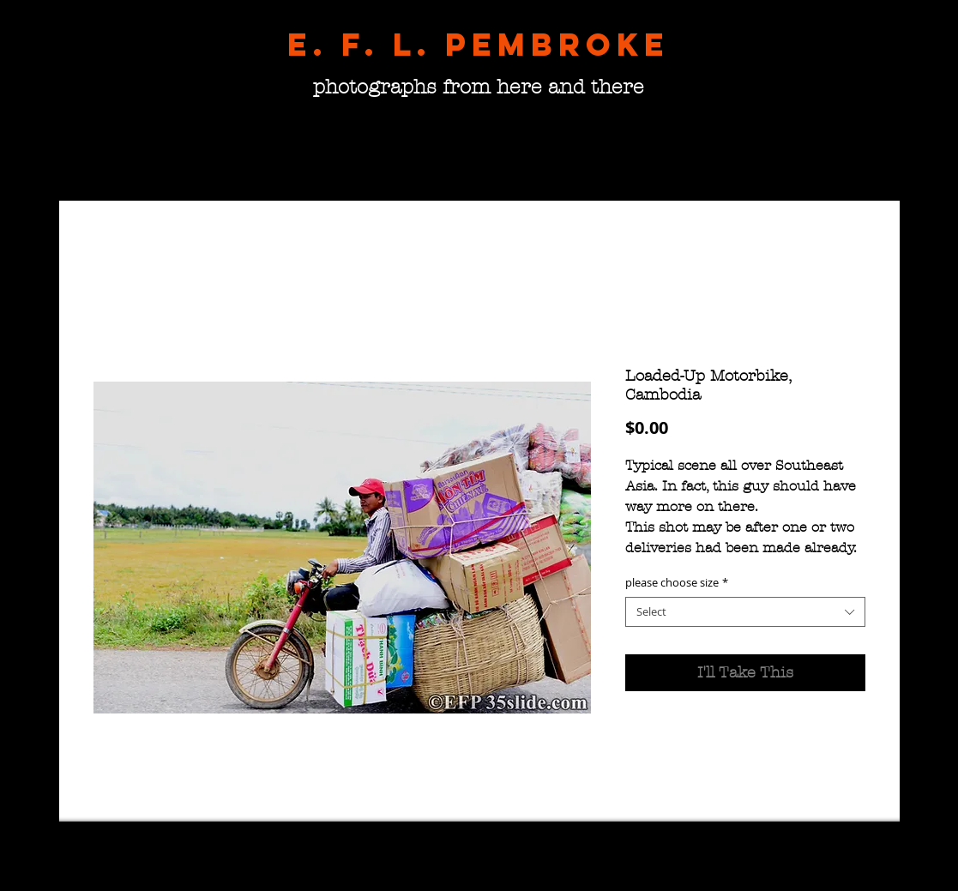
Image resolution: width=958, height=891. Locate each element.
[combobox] (745, 612)
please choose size (676, 582)
